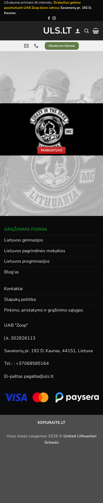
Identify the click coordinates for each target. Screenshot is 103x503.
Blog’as (11, 272)
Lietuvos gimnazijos (23, 240)
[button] (86, 31)
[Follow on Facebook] (49, 18)
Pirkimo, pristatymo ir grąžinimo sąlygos (43, 310)
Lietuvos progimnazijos (27, 261)
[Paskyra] (77, 31)
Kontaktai (13, 289)
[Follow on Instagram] (54, 18)
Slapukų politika (20, 299)
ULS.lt (51, 30)
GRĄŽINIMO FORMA (25, 229)
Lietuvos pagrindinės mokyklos (34, 251)
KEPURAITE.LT (51, 422)
